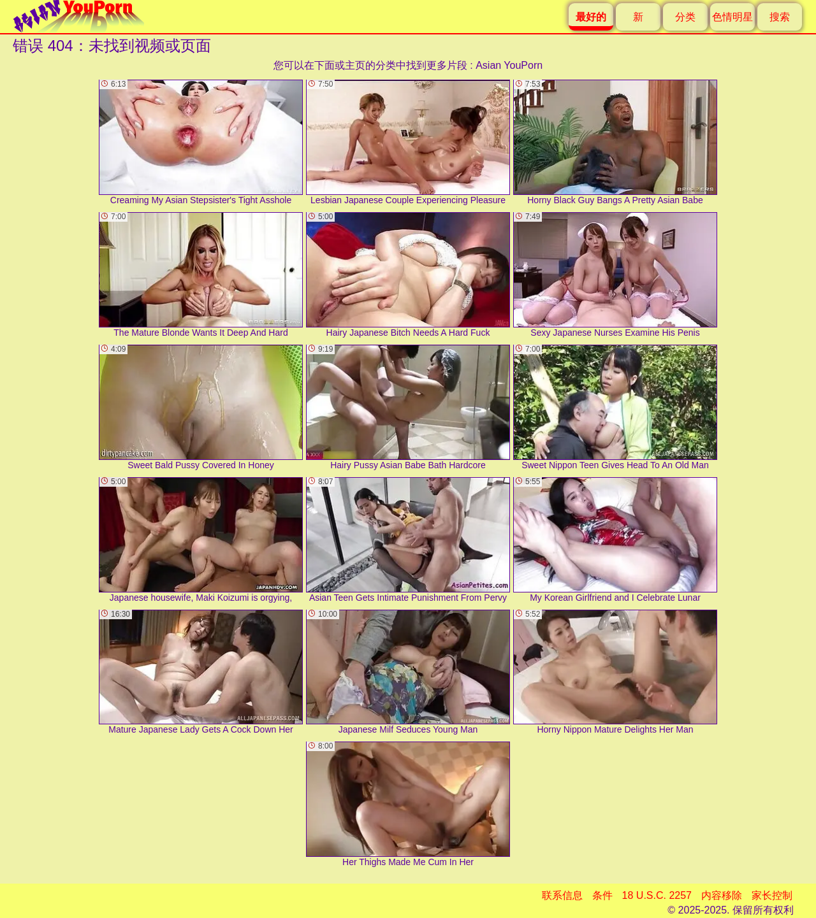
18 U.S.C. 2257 (657, 895)
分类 (685, 16)
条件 (602, 895)
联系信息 (562, 895)
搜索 (779, 16)
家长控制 (772, 895)
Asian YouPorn (509, 65)
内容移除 (721, 895)
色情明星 (732, 16)
